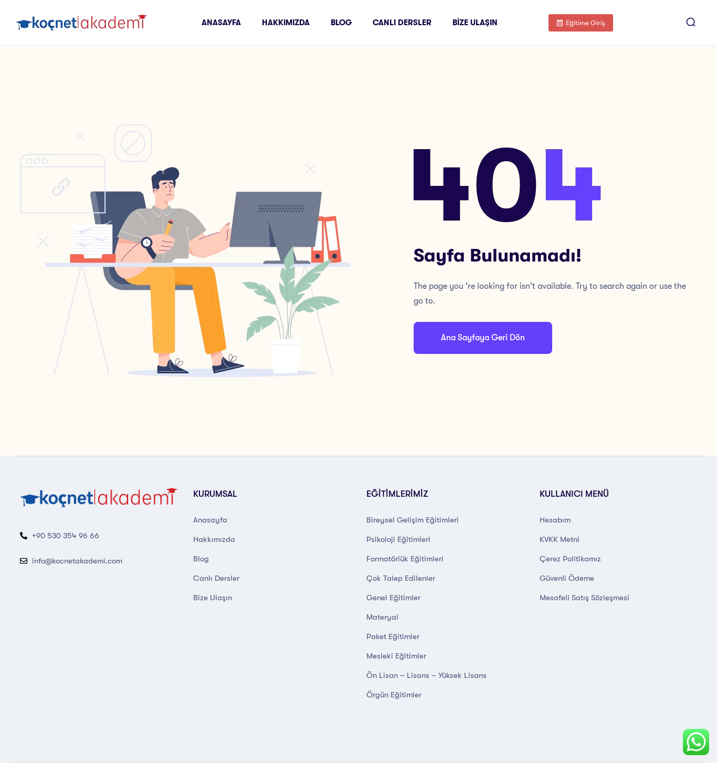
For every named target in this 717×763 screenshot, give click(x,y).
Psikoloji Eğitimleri (398, 539)
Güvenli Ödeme (567, 578)
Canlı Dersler (402, 22)
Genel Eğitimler (393, 597)
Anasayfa (221, 22)
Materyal (382, 617)
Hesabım (555, 520)
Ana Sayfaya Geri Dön (483, 337)
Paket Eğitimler (392, 636)
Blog (341, 22)
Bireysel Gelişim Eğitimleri (412, 520)
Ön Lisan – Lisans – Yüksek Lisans (426, 675)
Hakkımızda (286, 22)
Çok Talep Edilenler (400, 578)
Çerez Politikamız (570, 558)
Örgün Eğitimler (393, 694)
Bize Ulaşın (475, 22)
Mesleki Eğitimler (396, 656)
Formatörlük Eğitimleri (405, 558)
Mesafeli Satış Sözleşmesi (584, 597)
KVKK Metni (559, 539)
